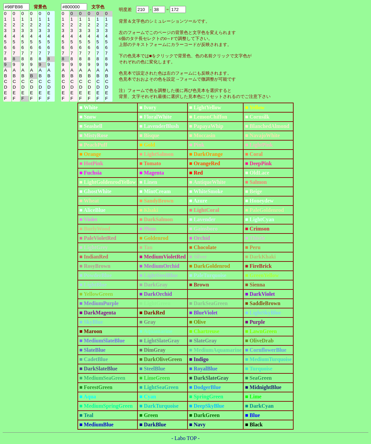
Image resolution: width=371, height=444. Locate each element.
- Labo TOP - (185, 438)
